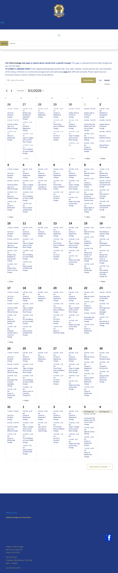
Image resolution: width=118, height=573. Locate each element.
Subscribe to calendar (98, 467)
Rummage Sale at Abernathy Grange (89, 319)
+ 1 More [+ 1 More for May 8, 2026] (87, 217)
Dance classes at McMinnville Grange (27, 210)
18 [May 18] (24, 288)
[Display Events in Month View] (107, 80)
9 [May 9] (100, 165)
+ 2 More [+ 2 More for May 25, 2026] (26, 400)
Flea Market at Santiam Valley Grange (104, 234)
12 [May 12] (39, 223)
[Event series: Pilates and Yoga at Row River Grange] (72, 199)
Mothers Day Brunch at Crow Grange (12, 270)
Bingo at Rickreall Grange (58, 332)
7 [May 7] (69, 165)
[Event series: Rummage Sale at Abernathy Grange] (85, 315)
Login (2, 22)
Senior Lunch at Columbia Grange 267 (28, 393)
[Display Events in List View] (100, 80)
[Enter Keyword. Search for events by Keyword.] (43, 80)
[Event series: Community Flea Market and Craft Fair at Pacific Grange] (85, 122)
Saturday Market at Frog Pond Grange (104, 208)
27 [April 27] (24, 104)
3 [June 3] (54, 407)
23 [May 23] (101, 288)
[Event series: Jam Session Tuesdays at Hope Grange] (41, 183)
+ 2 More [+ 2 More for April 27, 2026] (26, 158)
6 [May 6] (54, 165)
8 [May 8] (85, 165)
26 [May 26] (39, 348)
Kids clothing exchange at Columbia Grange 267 (103, 273)
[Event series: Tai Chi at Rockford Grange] (8, 111)
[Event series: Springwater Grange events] (103, 111)
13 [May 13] (55, 223)
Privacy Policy (11, 513)
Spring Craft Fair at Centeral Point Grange (104, 185)
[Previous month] (6, 90)
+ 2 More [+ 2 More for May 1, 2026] (87, 158)
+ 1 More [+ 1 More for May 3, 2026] (10, 217)
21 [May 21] (70, 288)
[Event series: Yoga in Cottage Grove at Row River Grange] (26, 136)
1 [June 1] (23, 407)
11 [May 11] (24, 223)
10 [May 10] (9, 223)
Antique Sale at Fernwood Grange (74, 115)
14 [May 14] (70, 223)
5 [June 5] (85, 407)
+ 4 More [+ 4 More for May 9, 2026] (102, 217)
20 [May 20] (55, 288)
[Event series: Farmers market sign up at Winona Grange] (8, 122)
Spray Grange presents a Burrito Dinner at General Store (89, 197)
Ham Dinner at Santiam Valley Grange (104, 323)
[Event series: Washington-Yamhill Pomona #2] (103, 241)
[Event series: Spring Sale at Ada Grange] (100, 143)
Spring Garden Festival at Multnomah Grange (89, 381)
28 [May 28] (70, 348)
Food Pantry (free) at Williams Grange (58, 126)
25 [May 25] (24, 348)
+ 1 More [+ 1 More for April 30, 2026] (72, 158)
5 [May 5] (39, 165)
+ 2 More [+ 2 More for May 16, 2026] (102, 281)
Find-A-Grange (15, 63)
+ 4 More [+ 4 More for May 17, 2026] (10, 342)
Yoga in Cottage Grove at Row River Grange (28, 140)
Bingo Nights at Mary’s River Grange (89, 210)
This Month (20, 91)
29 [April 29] (55, 104)
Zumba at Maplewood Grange (26, 128)
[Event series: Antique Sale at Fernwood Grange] (69, 111)
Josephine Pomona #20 (103, 367)
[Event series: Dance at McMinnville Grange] (10, 134)
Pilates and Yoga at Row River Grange (74, 204)
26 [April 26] (9, 104)
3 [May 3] (8, 165)
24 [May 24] (9, 348)
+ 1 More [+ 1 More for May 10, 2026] (10, 281)
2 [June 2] (39, 407)
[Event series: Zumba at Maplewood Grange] (26, 124)
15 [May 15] (85, 223)
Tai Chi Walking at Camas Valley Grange (28, 151)
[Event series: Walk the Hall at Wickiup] (87, 136)
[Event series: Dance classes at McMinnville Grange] (26, 205)
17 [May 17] (9, 288)
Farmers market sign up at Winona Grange (12, 126)
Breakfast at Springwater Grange (103, 115)
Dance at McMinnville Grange (11, 138)
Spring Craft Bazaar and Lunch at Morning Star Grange (88, 257)
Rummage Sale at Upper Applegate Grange (104, 311)
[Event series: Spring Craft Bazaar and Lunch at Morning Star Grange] (87, 250)
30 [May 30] (101, 348)
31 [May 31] (9, 407)
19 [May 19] (39, 288)
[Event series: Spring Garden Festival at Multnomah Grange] (87, 376)
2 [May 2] (100, 104)
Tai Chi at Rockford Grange (10, 115)
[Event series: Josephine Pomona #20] (103, 364)
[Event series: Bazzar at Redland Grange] (100, 134)
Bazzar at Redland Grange (12, 197)
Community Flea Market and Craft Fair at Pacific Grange (89, 127)
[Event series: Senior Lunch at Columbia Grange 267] (26, 389)
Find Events (88, 80)
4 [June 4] (69, 407)
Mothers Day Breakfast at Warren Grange (104, 175)
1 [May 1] (85, 104)
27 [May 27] (55, 348)
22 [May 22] (85, 288)
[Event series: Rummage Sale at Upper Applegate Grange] (103, 306)
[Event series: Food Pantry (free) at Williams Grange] (56, 122)
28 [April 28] (39, 104)
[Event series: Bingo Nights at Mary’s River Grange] (87, 205)
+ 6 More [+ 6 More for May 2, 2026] (102, 158)
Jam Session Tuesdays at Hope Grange (42, 187)
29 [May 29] (85, 348)
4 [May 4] (23, 165)
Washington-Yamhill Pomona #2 (104, 245)
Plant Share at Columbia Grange (104, 196)
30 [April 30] (70, 104)
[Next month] (11, 90)
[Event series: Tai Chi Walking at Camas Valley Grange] (26, 147)
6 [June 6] (100, 407)
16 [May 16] (101, 223)
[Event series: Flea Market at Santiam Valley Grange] (100, 229)
